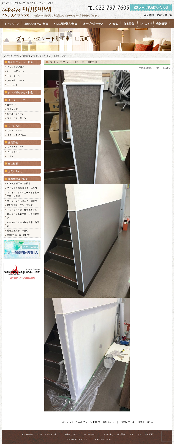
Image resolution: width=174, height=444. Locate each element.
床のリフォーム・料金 (20, 62)
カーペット (12, 85)
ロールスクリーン (15, 114)
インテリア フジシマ (87, 439)
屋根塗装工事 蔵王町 (17, 230)
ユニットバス (13, 151)
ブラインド (12, 109)
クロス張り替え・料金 (20, 92)
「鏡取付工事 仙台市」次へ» (136, 422)
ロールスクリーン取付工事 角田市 (23, 224)
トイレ (10, 156)
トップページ (27, 434)
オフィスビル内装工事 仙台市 (22, 201)
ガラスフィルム (14, 130)
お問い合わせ (15, 171)
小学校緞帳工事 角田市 (19, 183)
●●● (12, 23)
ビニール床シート (15, 71)
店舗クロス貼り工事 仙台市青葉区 (23, 216)
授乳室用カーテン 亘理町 (20, 205)
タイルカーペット (15, 80)
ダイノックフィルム (16, 135)
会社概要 (13, 163)
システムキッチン (15, 147)
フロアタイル (13, 76)
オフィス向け (135, 434)
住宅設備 (13, 142)
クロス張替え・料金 (69, 434)
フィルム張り (15, 126)
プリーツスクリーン (16, 118)
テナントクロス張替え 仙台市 (22, 188)
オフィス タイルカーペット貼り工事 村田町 (23, 194)
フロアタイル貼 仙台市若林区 (22, 210)
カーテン (11, 104)
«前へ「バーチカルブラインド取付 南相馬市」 (88, 422)
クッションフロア (15, 67)
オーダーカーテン (18, 100)
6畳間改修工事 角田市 (18, 235)
